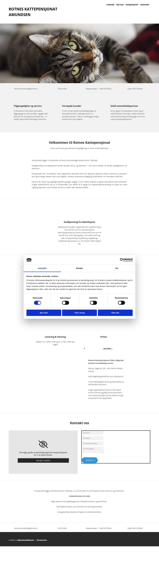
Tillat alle (115, 313)
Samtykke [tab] (42, 268)
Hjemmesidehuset (26, 540)
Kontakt (144, 4)
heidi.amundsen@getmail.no (26, 89)
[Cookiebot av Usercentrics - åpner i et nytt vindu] (122, 260)
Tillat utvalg (79, 313)
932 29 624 (62, 89)
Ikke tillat (44, 313)
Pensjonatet (132, 4)
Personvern (42, 540)
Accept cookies (43, 460)
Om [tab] (116, 268)
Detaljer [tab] (79, 268)
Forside (110, 4)
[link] (43, 444)
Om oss (119, 4)
